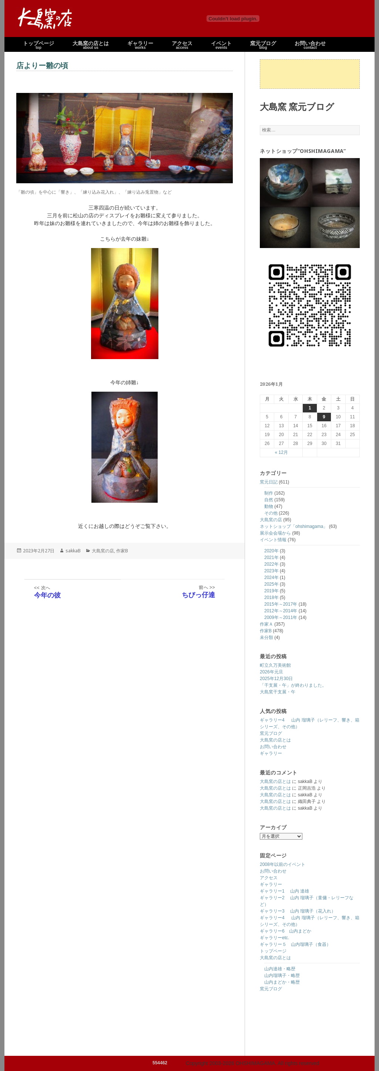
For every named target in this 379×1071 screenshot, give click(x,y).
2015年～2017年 (280, 604)
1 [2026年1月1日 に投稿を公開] (310, 408)
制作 (268, 493)
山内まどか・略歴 (282, 982)
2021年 (271, 557)
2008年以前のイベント (282, 864)
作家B (266, 630)
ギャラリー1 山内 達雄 (284, 891)
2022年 (271, 564)
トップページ (273, 951)
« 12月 (281, 452)
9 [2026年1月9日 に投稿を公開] (324, 416)
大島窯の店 (271, 519)
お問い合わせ (273, 746)
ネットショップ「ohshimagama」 (294, 526)
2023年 (271, 570)
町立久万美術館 (275, 665)
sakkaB (73, 551)
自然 (268, 499)
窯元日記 (269, 482)
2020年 (271, 550)
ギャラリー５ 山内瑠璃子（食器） (295, 944)
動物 (268, 506)
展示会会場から (275, 533)
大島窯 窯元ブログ (297, 106)
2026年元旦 (271, 672)
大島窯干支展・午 (277, 692)
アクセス (269, 877)
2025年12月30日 (276, 678)
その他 (271, 513)
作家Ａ (266, 624)
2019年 (271, 590)
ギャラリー (271, 753)
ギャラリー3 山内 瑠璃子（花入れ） (298, 911)
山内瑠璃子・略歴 (282, 975)
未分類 (266, 637)
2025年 (271, 584)
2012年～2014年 (280, 610)
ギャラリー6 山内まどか (285, 931)
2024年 (271, 577)
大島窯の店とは (275, 740)
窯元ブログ (271, 733)
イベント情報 (273, 539)
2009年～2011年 (280, 617)
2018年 (271, 597)
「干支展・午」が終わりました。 (293, 685)
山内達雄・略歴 (279, 968)
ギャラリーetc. (274, 937)
